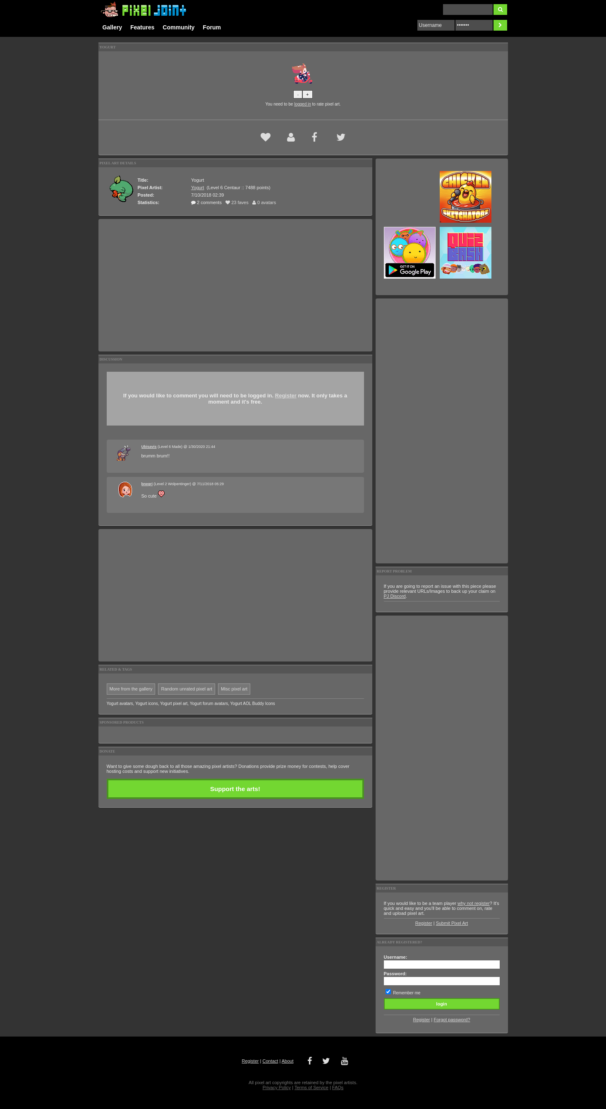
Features (142, 27)
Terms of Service (311, 1087)
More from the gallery (131, 688)
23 (237, 202)
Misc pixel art (234, 688)
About (288, 1060)
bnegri (147, 484)
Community (178, 27)
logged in (302, 104)
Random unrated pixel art (186, 688)
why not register (473, 903)
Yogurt (197, 187)
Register (286, 395)
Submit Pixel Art (452, 923)
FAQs (338, 1087)
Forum (212, 27)
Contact (270, 1060)
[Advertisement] (235, 285)
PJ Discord (395, 596)
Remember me (406, 993)
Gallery (112, 27)
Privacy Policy (277, 1087)
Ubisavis (149, 447)
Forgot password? (452, 1019)
